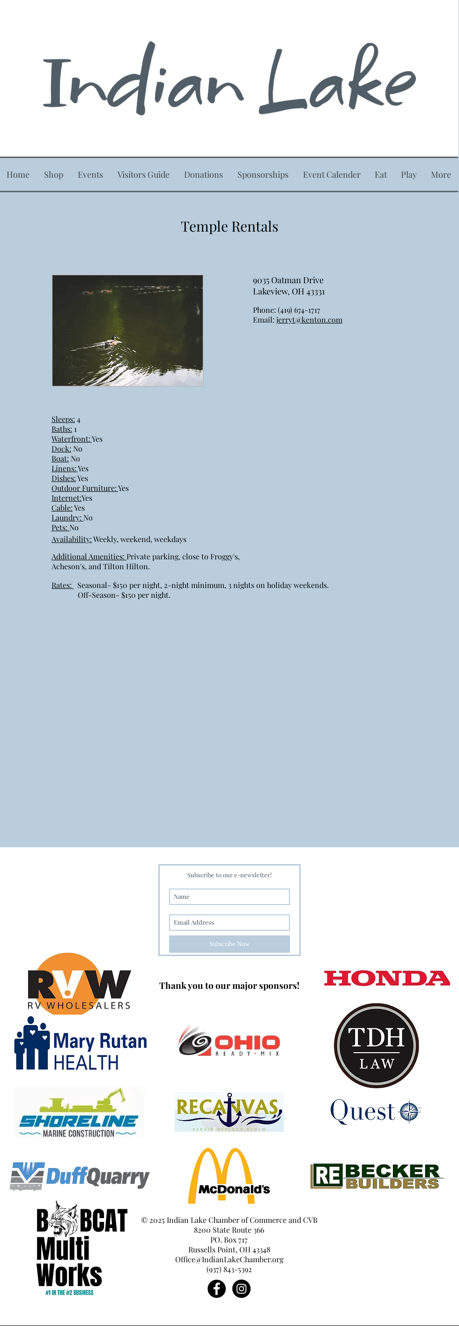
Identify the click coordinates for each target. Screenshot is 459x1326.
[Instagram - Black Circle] (241, 1289)
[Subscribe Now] (229, 944)
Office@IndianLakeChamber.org (229, 1259)
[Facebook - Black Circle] (216, 1289)
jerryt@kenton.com (309, 319)
